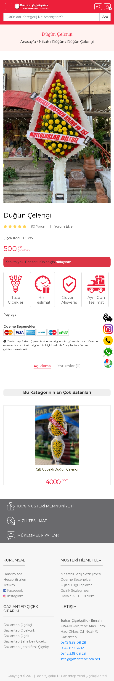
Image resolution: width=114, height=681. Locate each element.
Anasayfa (28, 41)
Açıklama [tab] (42, 366)
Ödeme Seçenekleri (76, 579)
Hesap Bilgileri (14, 579)
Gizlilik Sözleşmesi (75, 590)
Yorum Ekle (63, 226)
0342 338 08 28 (73, 653)
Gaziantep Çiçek (16, 636)
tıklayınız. (64, 262)
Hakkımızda (12, 574)
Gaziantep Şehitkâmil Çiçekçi (26, 647)
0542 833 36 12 (72, 648)
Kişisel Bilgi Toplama (76, 585)
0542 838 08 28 (73, 642)
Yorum (39, 226)
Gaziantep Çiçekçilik (19, 630)
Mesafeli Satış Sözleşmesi (81, 574)
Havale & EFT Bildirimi (78, 596)
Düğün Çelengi (80, 41)
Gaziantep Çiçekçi (17, 625)
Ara (105, 17)
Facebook (13, 590)
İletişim (9, 585)
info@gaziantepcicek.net (80, 659)
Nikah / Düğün (51, 41)
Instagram (13, 596)
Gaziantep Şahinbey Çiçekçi (25, 641)
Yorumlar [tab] (69, 366)
